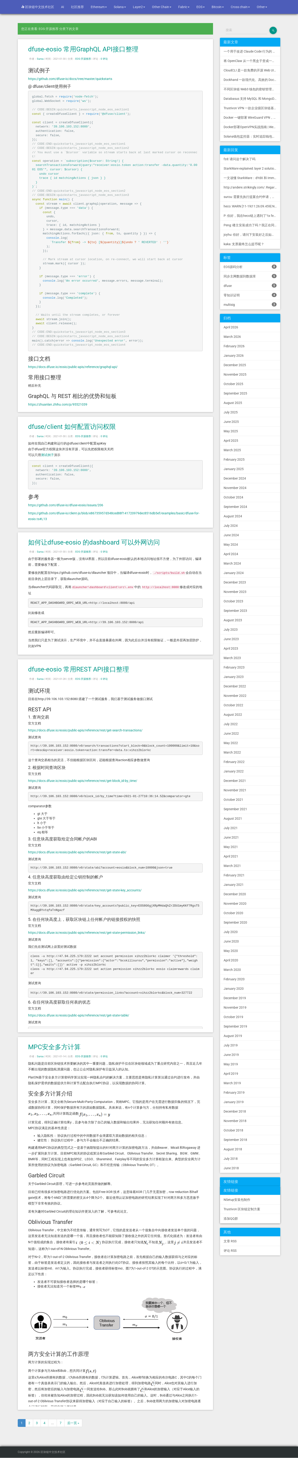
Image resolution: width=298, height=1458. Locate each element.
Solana (120, 7)
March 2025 (232, 450)
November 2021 (235, 790)
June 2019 (231, 1055)
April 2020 (231, 960)
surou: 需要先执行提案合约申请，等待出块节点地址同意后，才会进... (252, 197)
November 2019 (235, 1007)
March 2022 (232, 752)
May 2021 (231, 847)
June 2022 (231, 733)
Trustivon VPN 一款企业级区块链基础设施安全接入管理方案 (252, 108)
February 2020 (234, 979)
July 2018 (231, 1159)
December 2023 (235, 582)
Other (262, 7)
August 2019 (233, 1036)
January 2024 (234, 573)
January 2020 (234, 988)
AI (62, 7)
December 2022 (235, 686)
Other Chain (161, 7)
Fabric (184, 7)
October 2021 (233, 799)
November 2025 (235, 374)
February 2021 (234, 875)
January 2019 (234, 1102)
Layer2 (139, 7)
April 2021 (231, 856)
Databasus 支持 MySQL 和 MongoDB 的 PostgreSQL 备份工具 (252, 98)
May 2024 (231, 544)
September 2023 (235, 611)
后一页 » (73, 1423)
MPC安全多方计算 (54, 1047)
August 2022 (233, 714)
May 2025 (231, 431)
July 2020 (231, 932)
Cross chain (240, 7)
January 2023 (234, 677)
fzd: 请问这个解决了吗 (239, 159)
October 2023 (233, 601)
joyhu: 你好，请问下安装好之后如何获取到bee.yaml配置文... (252, 234)
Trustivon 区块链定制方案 (242, 1209)
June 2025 (231, 422)
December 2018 (235, 1111)
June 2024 (231, 535)
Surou (40, 58)
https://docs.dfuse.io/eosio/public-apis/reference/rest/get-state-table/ (78, 1015)
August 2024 (233, 516)
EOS (200, 7)
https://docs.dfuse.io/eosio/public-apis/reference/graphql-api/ (73, 367)
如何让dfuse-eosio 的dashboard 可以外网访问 (94, 542)
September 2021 (235, 809)
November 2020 (235, 903)
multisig (250, 304)
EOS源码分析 (250, 267)
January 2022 (234, 771)
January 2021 (234, 885)
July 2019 (231, 1045)
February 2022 (234, 762)
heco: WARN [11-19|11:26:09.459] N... (250, 206)
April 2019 (231, 1073)
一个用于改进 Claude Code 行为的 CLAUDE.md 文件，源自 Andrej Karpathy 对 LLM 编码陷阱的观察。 (252, 51)
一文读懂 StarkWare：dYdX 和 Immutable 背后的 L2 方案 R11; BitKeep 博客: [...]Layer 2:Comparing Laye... (252, 178)
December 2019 (235, 998)
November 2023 (235, 592)
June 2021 (231, 837)
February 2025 (234, 459)
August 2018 (233, 1149)
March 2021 (232, 866)
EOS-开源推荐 (83, 58)
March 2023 (232, 658)
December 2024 (235, 478)
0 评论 (104, 58)
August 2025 (233, 403)
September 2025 (235, 393)
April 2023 (231, 648)
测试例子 (47, 455)
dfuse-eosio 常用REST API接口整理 (78, 669)
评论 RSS (230, 1250)
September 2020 (235, 922)
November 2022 (235, 696)
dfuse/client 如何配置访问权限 (72, 426)
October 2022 (233, 705)
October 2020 (233, 913)
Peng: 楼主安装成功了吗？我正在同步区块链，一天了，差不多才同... (252, 225)
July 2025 (231, 412)
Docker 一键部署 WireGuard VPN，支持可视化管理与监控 (252, 117)
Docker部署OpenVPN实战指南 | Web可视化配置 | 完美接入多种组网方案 (252, 127)
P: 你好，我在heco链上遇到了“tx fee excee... (252, 216)
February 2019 (234, 1092)
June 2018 (231, 1168)
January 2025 (234, 469)
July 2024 (231, 525)
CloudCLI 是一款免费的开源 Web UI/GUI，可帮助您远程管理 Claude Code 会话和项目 (252, 70)
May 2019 (231, 1064)
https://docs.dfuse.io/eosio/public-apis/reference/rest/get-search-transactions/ (85, 730)
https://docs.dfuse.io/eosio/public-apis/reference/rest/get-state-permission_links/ (87, 932)
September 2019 (235, 1026)
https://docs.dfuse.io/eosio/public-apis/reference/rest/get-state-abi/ (77, 852)
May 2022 (231, 743)
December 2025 (235, 365)
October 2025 (233, 384)
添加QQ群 (231, 1218)
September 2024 (235, 507)
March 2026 (232, 337)
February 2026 (234, 346)
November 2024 (235, 488)
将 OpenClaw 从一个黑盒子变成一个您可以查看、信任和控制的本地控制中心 (252, 61)
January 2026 (234, 355)
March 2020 (232, 970)
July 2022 (231, 724)
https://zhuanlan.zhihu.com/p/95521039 (57, 404)
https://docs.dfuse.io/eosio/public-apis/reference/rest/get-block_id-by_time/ (82, 781)
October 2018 (233, 1130)
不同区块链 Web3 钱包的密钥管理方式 (251, 89)
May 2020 (231, 951)
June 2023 (231, 639)
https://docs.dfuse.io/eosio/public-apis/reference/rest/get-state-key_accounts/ (85, 890)
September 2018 (235, 1140)
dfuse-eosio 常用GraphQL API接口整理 (83, 49)
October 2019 (233, 1017)
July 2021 (231, 828)
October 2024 (233, 497)
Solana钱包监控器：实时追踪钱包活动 (251, 136)
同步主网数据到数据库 (250, 276)
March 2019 (232, 1083)
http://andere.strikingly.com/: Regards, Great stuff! (252, 187)
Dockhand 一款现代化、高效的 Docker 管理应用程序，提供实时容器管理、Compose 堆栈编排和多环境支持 (252, 80)
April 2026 (231, 327)
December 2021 (235, 781)
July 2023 (231, 629)
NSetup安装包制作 (237, 1200)
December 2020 (235, 894)
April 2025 (231, 440)
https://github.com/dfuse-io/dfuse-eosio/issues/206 (65, 505)
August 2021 (233, 818)
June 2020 (231, 941)
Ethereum (99, 7)
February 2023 (234, 667)
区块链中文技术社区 (37, 7)
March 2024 (232, 563)
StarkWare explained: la (252, 168)
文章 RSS (230, 1241)
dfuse (250, 285)
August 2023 (233, 620)
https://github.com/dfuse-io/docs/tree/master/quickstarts (70, 79)
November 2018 (235, 1121)
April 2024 (231, 554)
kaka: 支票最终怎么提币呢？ (244, 244)
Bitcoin (218, 7)
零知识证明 (250, 295)
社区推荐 (77, 7)
